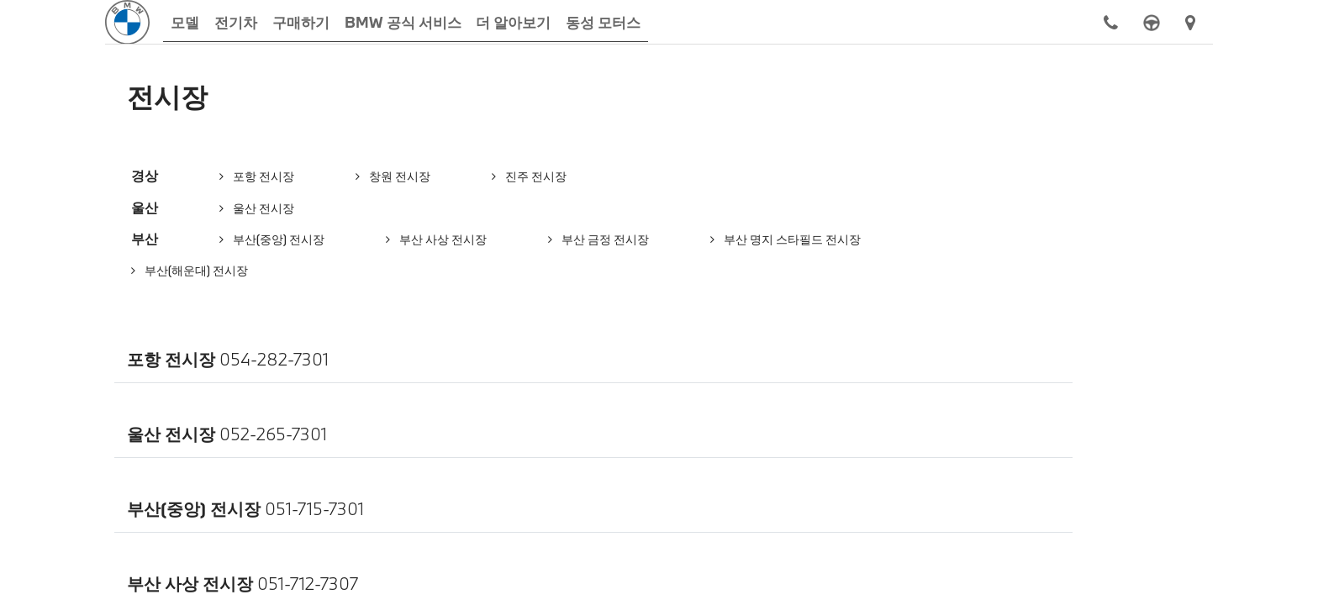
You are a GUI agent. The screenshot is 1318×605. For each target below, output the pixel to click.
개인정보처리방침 (645, 385)
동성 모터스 (111, 385)
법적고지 (929, 385)
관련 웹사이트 (1200, 385)
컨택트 (369, 385)
